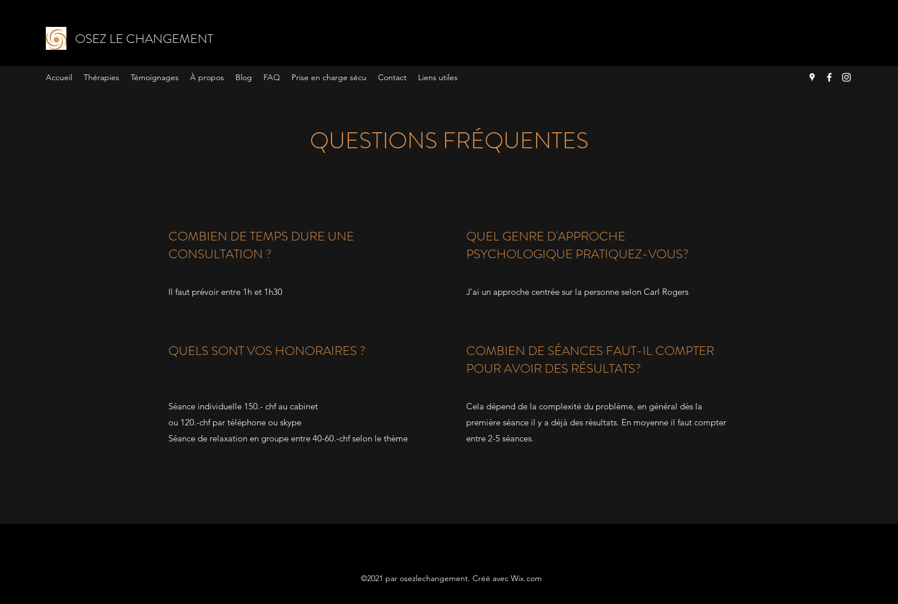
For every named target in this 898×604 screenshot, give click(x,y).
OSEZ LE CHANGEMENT (144, 39)
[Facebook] (829, 77)
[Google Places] (812, 77)
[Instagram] (846, 77)
